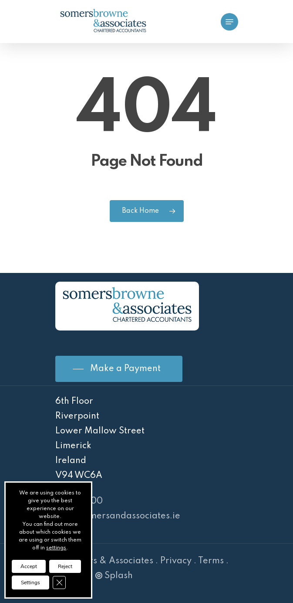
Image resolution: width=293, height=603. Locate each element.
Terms (211, 561)
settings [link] (56, 548)
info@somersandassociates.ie (117, 516)
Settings (30, 582)
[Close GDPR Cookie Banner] (59, 582)
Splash (114, 576)
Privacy (176, 561)
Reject (65, 566)
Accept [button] (28, 566)
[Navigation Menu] (229, 21)
